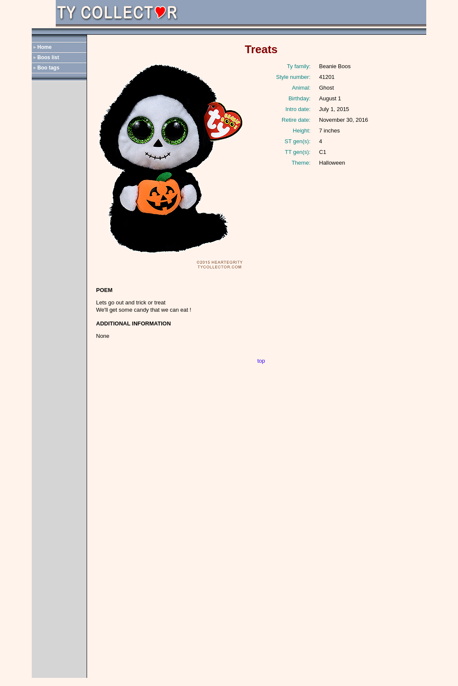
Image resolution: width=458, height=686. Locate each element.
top (261, 361)
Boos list (48, 57)
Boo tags (48, 68)
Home (44, 47)
